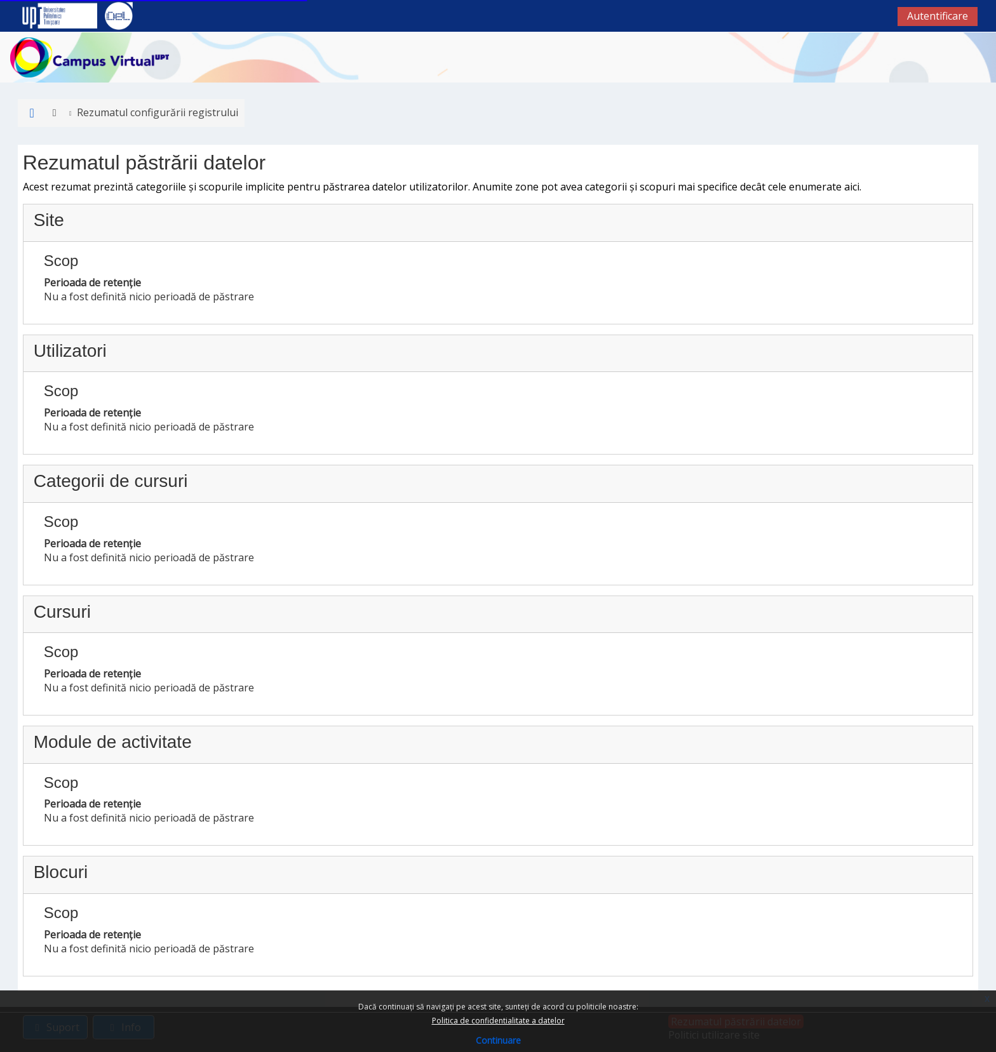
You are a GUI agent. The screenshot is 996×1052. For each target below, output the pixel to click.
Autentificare (937, 16)
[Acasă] (89, 56)
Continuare (498, 1040)
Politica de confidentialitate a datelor (498, 1020)
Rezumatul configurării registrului (153, 112)
